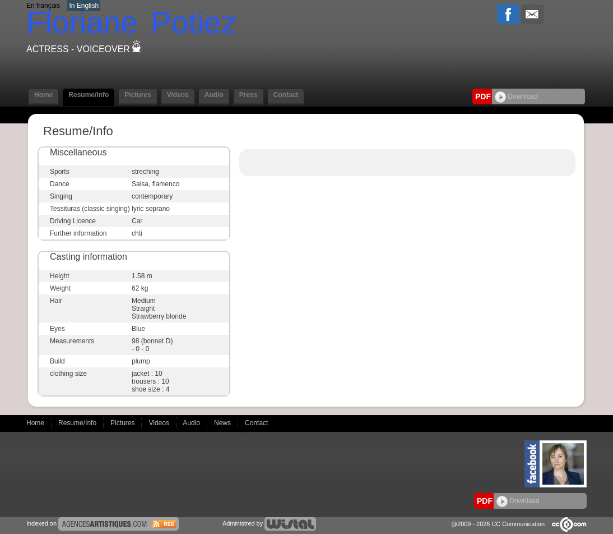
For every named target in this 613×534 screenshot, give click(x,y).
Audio (214, 95)
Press (248, 95)
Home (43, 95)
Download (516, 96)
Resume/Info (88, 95)
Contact (286, 95)
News (223, 423)
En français (43, 6)
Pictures (137, 95)
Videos (178, 95)
